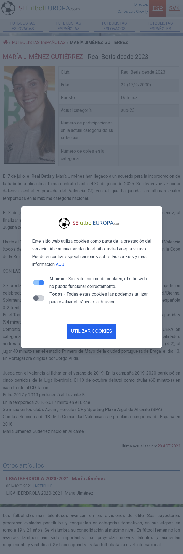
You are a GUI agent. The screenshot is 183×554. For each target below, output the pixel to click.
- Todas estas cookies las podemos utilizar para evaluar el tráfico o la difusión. (98, 297)
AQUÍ (61, 264)
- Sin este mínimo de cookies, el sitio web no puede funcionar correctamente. (98, 282)
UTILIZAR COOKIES (91, 331)
